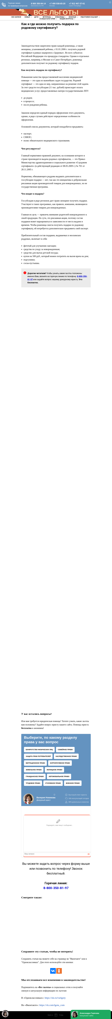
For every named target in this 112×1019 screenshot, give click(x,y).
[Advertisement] (56, 37)
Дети (36, 17)
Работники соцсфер (89, 17)
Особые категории (47, 19)
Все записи (16, 17)
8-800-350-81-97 (56, 888)
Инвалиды (60, 17)
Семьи (27, 17)
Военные (73, 17)
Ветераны (47, 17)
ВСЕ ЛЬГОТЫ (56, 12)
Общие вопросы (67, 19)
